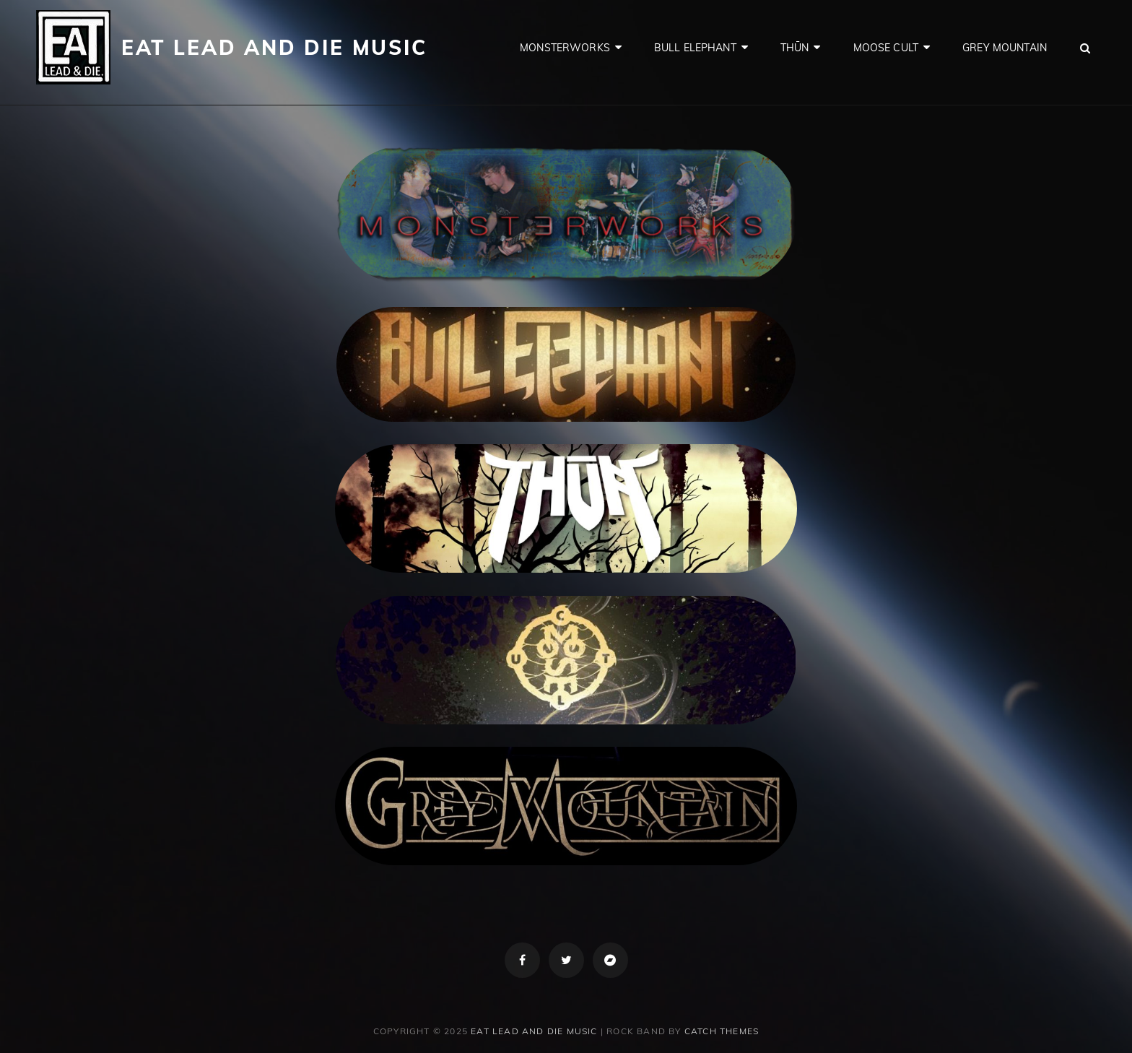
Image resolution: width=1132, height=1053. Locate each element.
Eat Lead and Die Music (274, 47)
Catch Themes (721, 1031)
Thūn (794, 47)
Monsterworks (565, 47)
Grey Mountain (1004, 47)
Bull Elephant (695, 47)
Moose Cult (885, 47)
